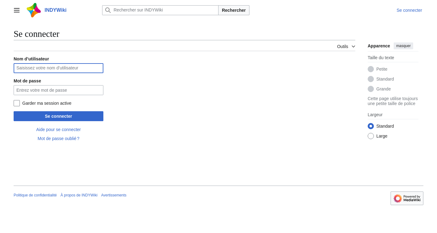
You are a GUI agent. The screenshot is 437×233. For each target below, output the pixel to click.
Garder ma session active (46, 103)
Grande (383, 88)
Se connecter (58, 116)
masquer (403, 46)
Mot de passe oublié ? (58, 138)
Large (381, 136)
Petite (381, 69)
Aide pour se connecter (58, 129)
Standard (385, 79)
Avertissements (114, 195)
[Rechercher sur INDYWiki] (160, 10)
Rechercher (234, 10)
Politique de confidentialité (35, 195)
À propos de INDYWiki (78, 195)
